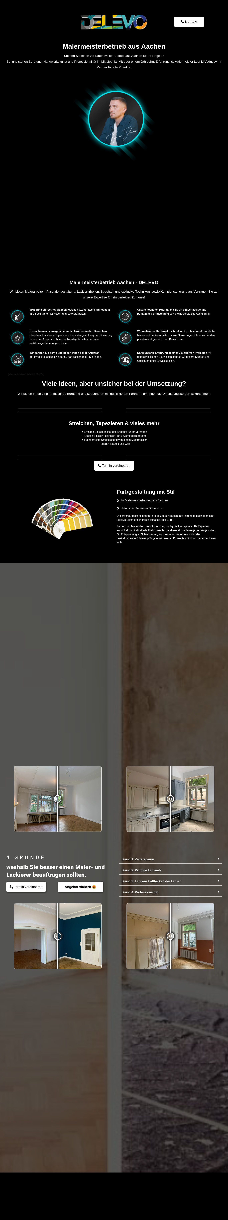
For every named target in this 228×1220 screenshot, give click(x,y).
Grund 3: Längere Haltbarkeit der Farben (151, 1131)
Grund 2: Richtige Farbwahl (142, 1120)
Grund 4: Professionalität (140, 1142)
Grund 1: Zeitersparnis (138, 1109)
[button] (170, 1109)
